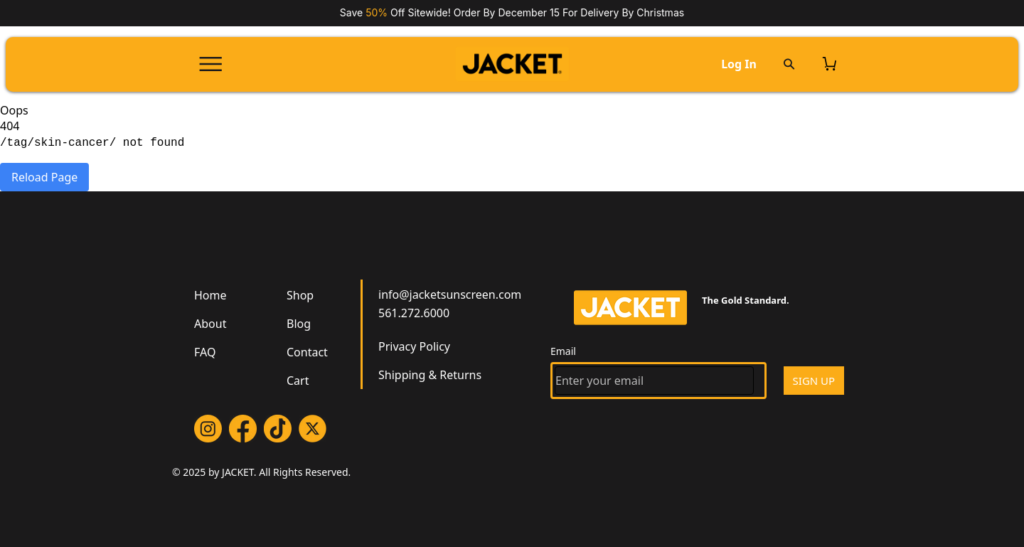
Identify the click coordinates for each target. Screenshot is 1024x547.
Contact (307, 352)
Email (563, 351)
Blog (299, 323)
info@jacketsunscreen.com (449, 294)
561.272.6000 (413, 313)
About (210, 323)
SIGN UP (814, 380)
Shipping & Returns (429, 375)
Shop (300, 295)
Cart (298, 380)
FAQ (204, 352)
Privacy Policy (414, 346)
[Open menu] (210, 64)
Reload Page (44, 177)
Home (210, 295)
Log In (739, 64)
